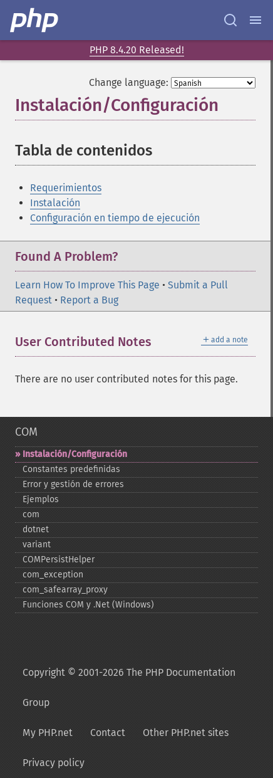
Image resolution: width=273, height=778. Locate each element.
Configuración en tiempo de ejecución (115, 218)
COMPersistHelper (59, 559)
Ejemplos (41, 499)
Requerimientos (65, 188)
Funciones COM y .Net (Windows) (88, 604)
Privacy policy (54, 763)
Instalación (55, 203)
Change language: (128, 82)
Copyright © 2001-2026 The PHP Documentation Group (129, 687)
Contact (107, 733)
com (31, 514)
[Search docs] (230, 20)
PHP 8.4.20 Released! (137, 50)
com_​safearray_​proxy (65, 589)
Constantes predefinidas (71, 469)
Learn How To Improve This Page (87, 285)
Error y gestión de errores (73, 484)
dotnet (36, 529)
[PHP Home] (35, 20)
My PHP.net (48, 733)
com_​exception (53, 574)
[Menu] (255, 20)
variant (37, 544)
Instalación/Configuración (75, 454)
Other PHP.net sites (186, 733)
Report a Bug (89, 300)
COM (26, 432)
